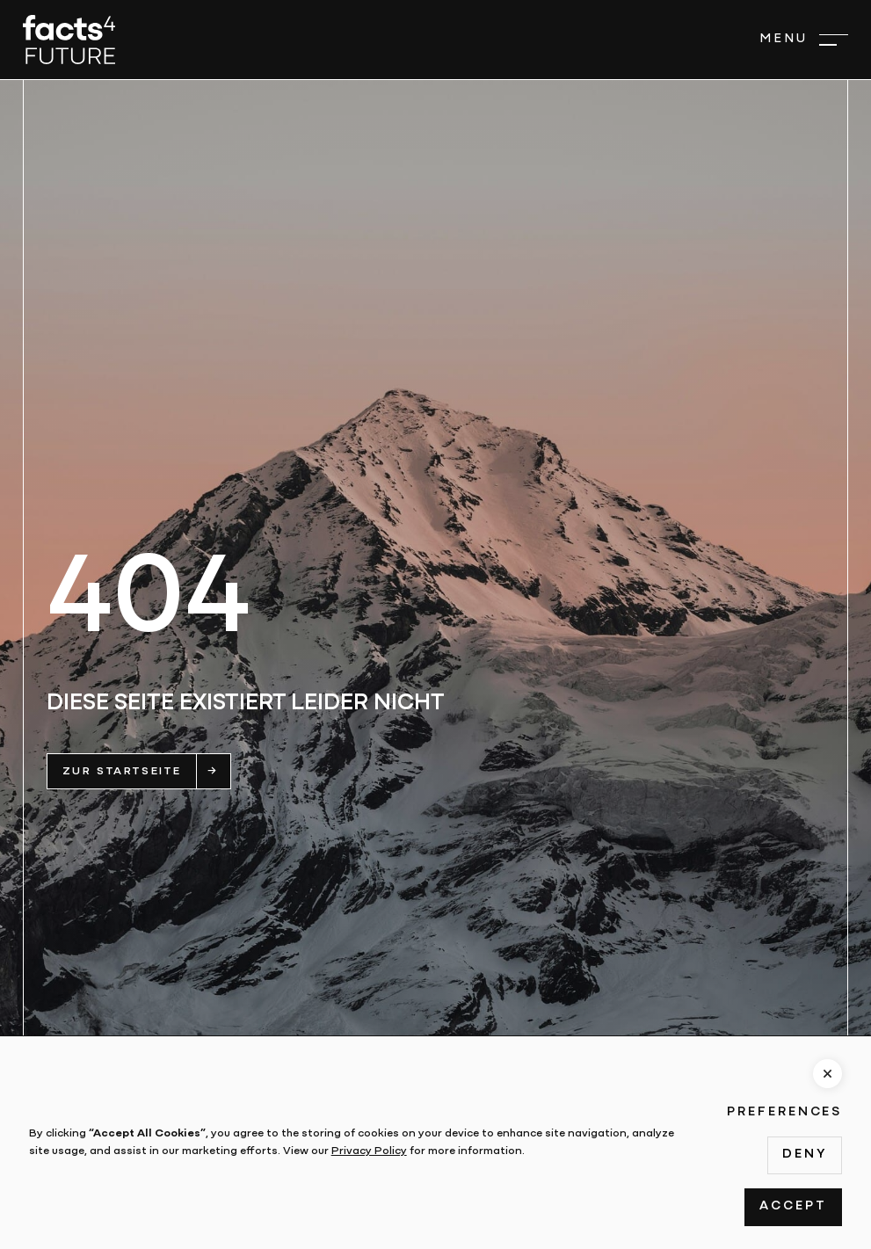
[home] (69, 39)
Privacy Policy (369, 1151)
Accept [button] (793, 1206)
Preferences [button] (784, 1112)
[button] (803, 39)
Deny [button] (804, 1154)
